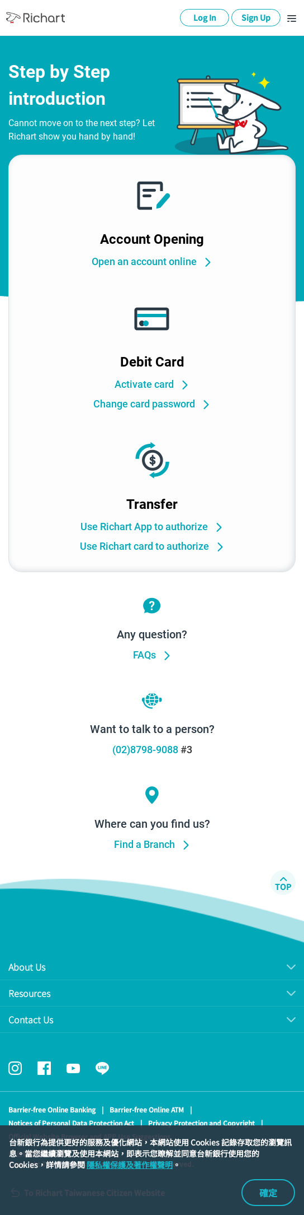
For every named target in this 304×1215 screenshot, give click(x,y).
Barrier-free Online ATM (147, 1109)
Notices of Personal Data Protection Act (71, 1123)
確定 (268, 1192)
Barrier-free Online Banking (52, 1109)
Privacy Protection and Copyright (201, 1123)
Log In (204, 17)
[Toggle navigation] (291, 18)
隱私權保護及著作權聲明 (130, 1164)
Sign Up (255, 17)
